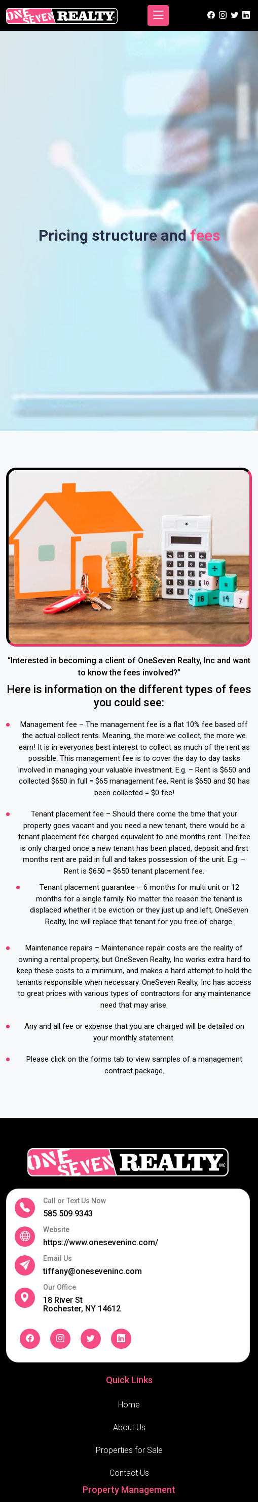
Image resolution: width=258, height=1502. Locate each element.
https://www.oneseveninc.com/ (100, 1242)
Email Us (57, 1258)
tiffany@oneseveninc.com (92, 1271)
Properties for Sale (129, 1450)
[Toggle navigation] (158, 15)
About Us (129, 1427)
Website (56, 1230)
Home (129, 1404)
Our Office (59, 1287)
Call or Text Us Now (74, 1201)
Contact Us (129, 1473)
